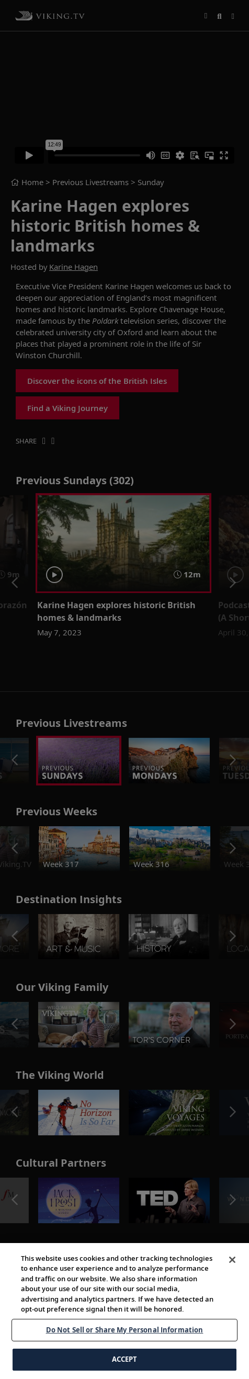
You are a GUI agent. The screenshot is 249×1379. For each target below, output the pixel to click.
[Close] (232, 1277)
